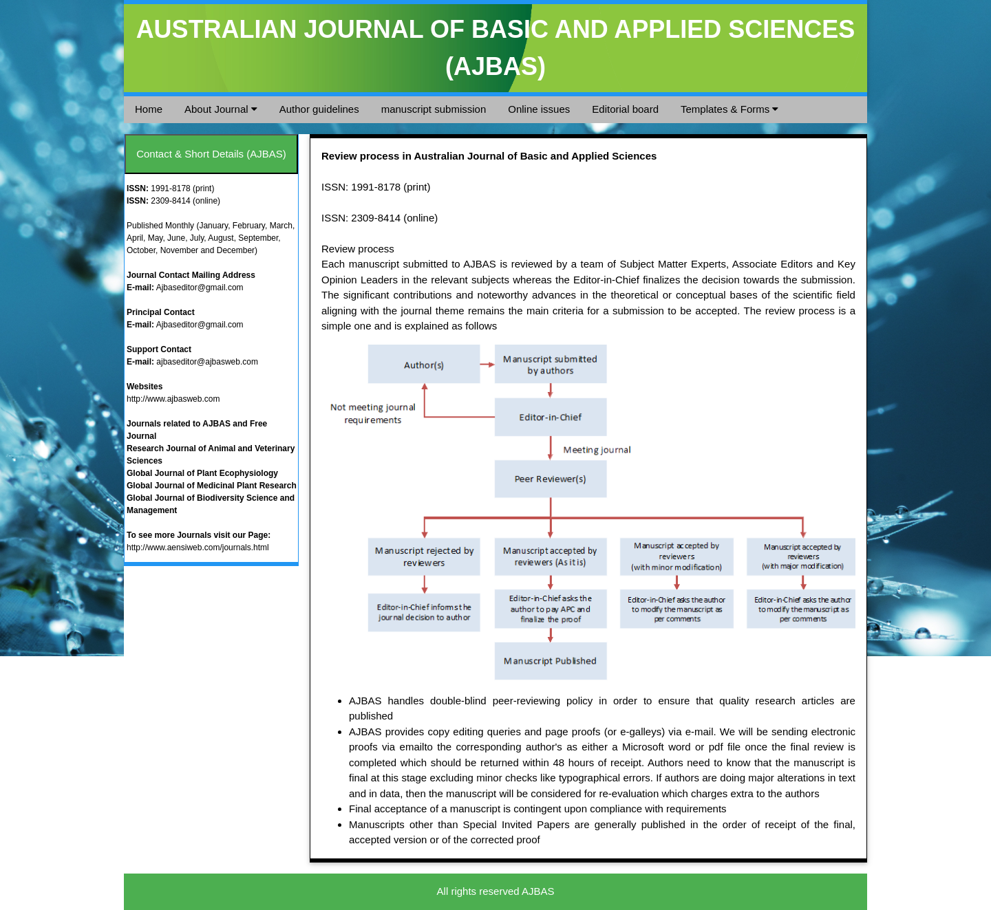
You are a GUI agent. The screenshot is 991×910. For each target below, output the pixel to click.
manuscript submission (434, 109)
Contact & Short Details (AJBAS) (211, 154)
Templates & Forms (729, 109)
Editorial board (625, 109)
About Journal (220, 109)
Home (148, 109)
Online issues (539, 109)
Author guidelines (319, 109)
